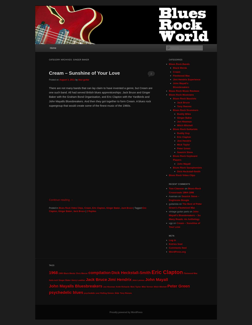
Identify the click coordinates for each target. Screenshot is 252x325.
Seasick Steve (185, 152)
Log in (172, 240)
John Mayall (184, 163)
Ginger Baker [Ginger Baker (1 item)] (65, 280)
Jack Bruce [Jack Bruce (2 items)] (96, 279)
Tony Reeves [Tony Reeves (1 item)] (126, 293)
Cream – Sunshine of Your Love (84, 73)
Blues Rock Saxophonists (187, 167)
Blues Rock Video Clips (71, 208)
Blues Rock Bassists (184, 98)
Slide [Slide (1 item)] (117, 293)
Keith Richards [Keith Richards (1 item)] (123, 287)
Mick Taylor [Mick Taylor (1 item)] (135, 287)
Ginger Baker (113, 208)
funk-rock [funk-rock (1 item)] (53, 280)
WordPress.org (177, 251)
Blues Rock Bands (179, 64)
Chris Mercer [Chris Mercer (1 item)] (82, 273)
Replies (91, 211)
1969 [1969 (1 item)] (61, 273)
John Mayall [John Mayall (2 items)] (156, 279)
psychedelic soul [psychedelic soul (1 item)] (92, 293)
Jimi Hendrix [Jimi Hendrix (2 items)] (120, 279)
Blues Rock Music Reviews (184, 91)
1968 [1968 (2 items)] (53, 272)
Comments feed (178, 247)
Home (53, 48)
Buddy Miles (184, 114)
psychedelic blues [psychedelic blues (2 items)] (66, 292)
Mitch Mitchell (185, 125)
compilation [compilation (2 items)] (99, 272)
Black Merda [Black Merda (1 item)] (69, 273)
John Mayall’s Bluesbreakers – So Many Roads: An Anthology (185, 215)
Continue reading (61, 199)
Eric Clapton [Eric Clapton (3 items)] (167, 272)
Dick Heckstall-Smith (189, 171)
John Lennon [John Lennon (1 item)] (138, 280)
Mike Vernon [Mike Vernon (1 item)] (147, 287)
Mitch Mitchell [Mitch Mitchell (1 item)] (160, 287)
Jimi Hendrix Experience (186, 79)
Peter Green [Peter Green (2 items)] (178, 286)
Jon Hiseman (184, 121)
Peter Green (184, 148)
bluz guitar (83, 80)
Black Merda (180, 68)
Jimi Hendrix (184, 140)
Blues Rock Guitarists (185, 129)
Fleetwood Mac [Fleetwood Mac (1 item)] (190, 273)
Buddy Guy (183, 133)
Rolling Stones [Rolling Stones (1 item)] (107, 293)
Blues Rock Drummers (185, 110)
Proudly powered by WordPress (126, 312)
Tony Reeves (184, 106)
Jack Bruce (127, 208)
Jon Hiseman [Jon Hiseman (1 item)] (109, 287)
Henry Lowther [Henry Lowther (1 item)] (78, 280)
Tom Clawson (176, 188)
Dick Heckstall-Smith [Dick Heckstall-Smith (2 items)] (131, 272)
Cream (87, 208)
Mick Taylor (183, 144)
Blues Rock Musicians (181, 94)
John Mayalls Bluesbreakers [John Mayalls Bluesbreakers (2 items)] (75, 286)
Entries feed (175, 244)
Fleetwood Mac (181, 75)
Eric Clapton (98, 208)
